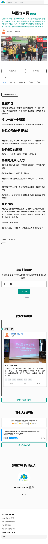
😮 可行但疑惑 (23, 423)
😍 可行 (14, 423)
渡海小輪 (19, 379)
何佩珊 (13, 334)
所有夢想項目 (6, 525)
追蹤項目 (12, 71)
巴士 (9, 379)
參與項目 (22, 82)
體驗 (30, 379)
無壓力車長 (20, 334)
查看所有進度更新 (24, 400)
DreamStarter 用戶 (24, 487)
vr (5, 379)
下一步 (24, 291)
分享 (38, 384)
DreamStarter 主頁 (7, 518)
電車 (25, 379)
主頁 (4, 82)
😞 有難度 (33, 423)
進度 (39, 82)
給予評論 (36, 71)
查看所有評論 (24, 445)
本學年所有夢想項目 (8, 529)
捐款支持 (12, 82)
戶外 (14, 379)
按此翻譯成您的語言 (10, 94)
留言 (25, 384)
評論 (31, 82)
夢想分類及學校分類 (8, 522)
